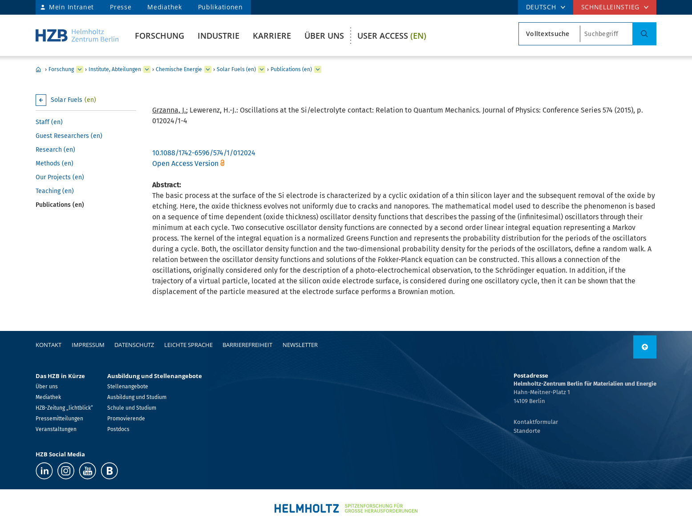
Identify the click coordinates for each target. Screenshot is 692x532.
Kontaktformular (536, 422)
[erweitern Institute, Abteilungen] (146, 69)
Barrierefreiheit (247, 345)
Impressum (88, 345)
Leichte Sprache (188, 345)
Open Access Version (185, 163)
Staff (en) (49, 122)
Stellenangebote (127, 386)
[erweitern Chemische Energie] (207, 69)
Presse (120, 7)
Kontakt (48, 345)
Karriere (272, 35)
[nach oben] (644, 347)
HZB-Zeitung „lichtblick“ (64, 408)
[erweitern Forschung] (79, 69)
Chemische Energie (179, 69)
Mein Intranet (71, 7)
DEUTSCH (541, 7)
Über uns (324, 35)
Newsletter (300, 345)
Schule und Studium (131, 408)
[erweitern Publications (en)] (317, 69)
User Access (391, 35)
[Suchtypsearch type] (549, 34)
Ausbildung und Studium (136, 397)
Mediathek (164, 7)
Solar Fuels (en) (236, 69)
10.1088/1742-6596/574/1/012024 (203, 153)
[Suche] (644, 33)
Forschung (159, 35)
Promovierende (126, 418)
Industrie (218, 35)
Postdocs (118, 429)
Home (38, 69)
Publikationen (220, 7)
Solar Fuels (73, 100)
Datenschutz (134, 345)
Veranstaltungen (56, 429)
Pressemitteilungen (59, 418)
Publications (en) (291, 69)
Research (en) (55, 149)
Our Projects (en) (60, 177)
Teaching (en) (55, 191)
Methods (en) (54, 163)
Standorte (527, 430)
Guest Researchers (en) (69, 136)
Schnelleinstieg (610, 7)
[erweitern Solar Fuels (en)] (261, 69)
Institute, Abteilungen (115, 69)
